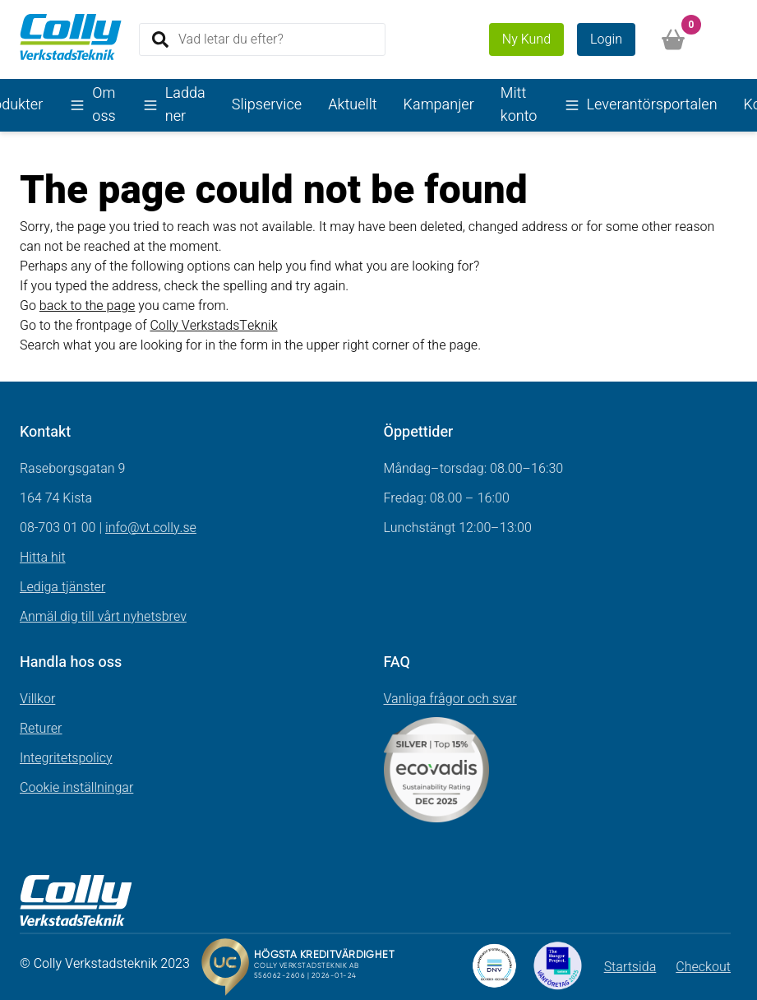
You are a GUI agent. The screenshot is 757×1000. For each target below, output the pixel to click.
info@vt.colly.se (150, 528)
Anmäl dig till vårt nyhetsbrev (103, 617)
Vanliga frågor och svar (450, 699)
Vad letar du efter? (231, 39)
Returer (41, 728)
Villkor (37, 699)
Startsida (630, 967)
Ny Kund (526, 39)
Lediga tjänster (62, 587)
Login (606, 39)
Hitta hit (43, 557)
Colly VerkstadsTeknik (213, 326)
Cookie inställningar (76, 788)
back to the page (87, 306)
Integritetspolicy (66, 758)
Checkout (703, 967)
